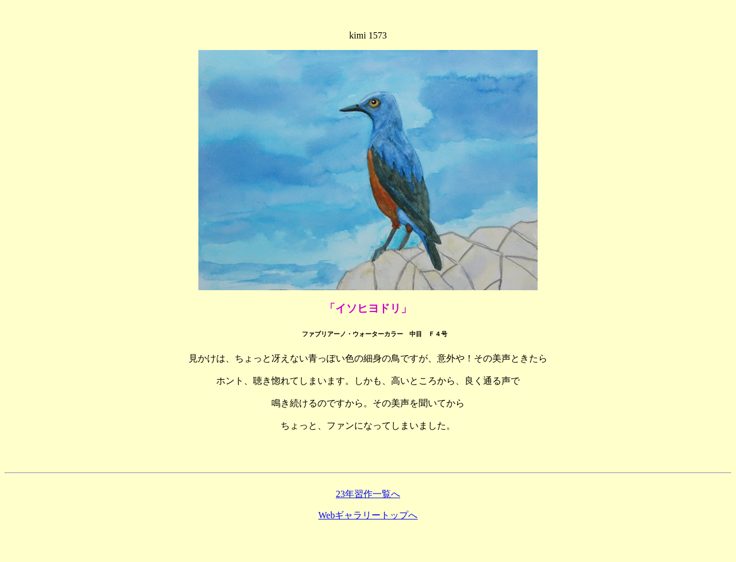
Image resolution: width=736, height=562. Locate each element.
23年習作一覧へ (368, 494)
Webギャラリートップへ (368, 515)
